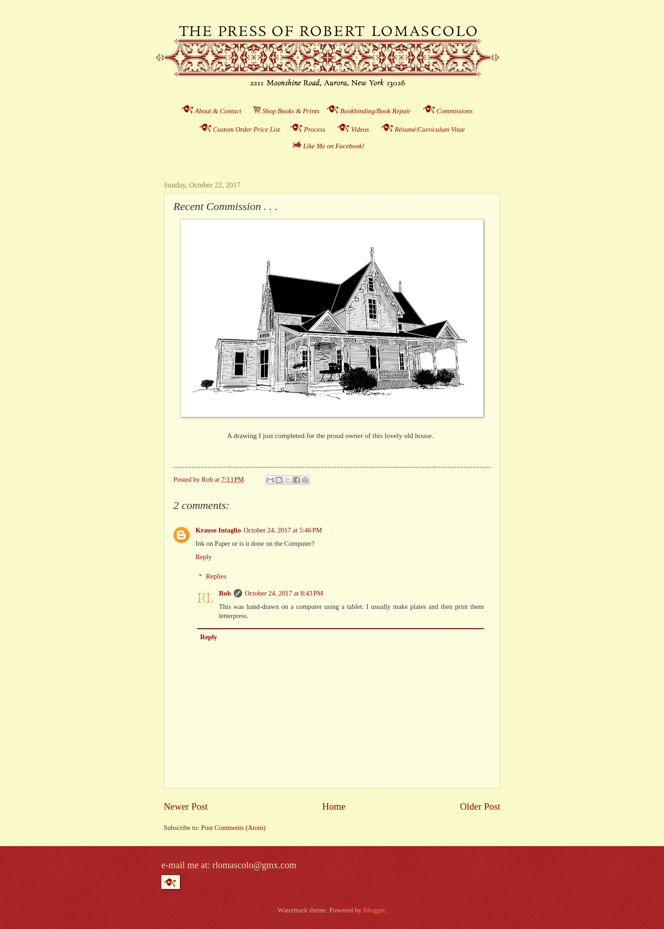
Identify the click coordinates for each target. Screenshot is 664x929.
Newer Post (186, 806)
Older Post (480, 806)
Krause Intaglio (218, 530)
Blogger (374, 910)
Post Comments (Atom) (233, 827)
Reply (204, 557)
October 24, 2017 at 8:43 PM (284, 593)
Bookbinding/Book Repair (375, 111)
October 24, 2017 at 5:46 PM (283, 530)
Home (333, 806)
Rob (225, 593)
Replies (216, 576)
